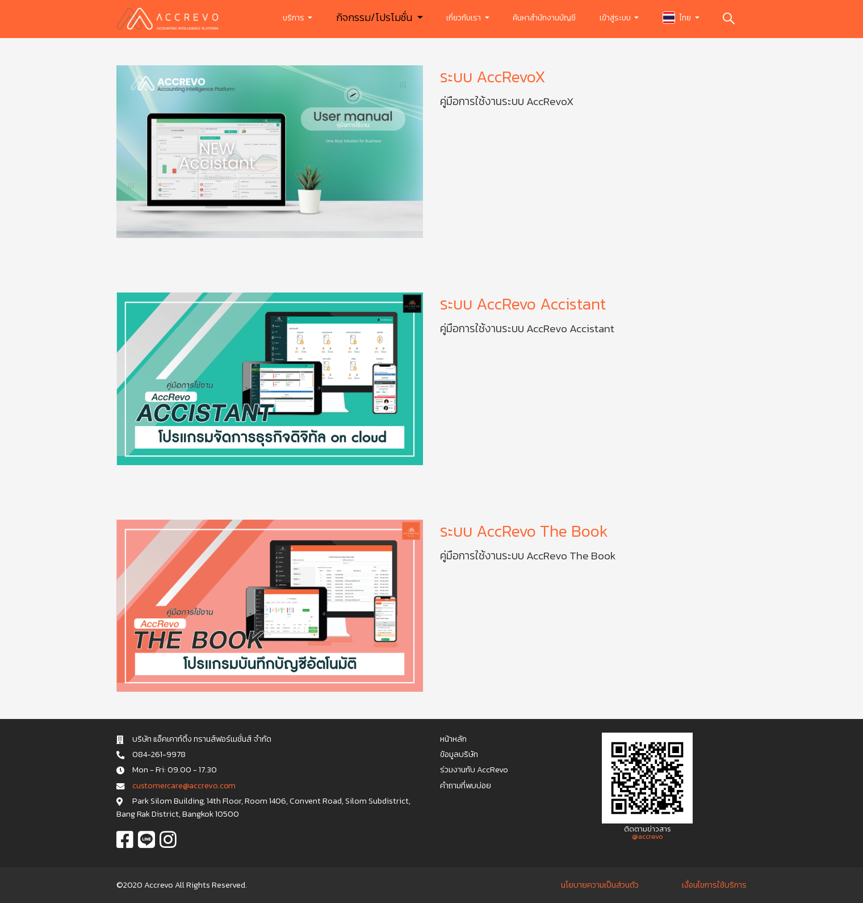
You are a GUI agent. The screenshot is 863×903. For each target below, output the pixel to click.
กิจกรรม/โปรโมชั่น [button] (375, 17)
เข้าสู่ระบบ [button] (616, 18)
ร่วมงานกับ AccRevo (474, 769)
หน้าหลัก (453, 739)
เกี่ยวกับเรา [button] (464, 18)
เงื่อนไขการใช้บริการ (714, 885)
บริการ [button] (294, 18)
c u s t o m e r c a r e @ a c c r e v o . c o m (183, 785)
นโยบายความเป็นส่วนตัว (600, 885)
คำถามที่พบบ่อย (465, 785)
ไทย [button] (678, 17)
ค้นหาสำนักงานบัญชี (544, 18)
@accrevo (647, 836)
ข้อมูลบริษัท (459, 754)
